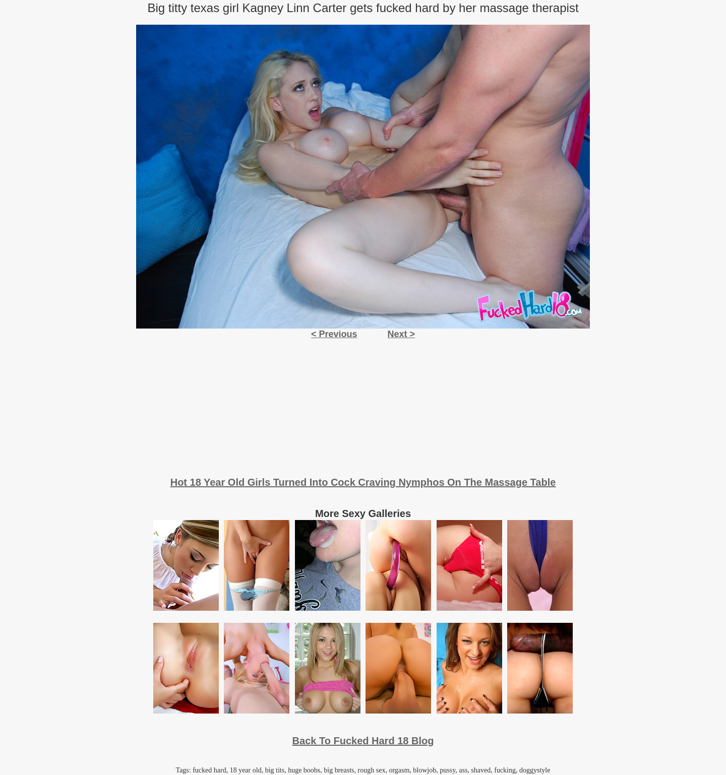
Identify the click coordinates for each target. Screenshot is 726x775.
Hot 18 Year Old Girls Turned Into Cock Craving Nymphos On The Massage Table (363, 482)
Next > (401, 334)
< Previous (334, 334)
